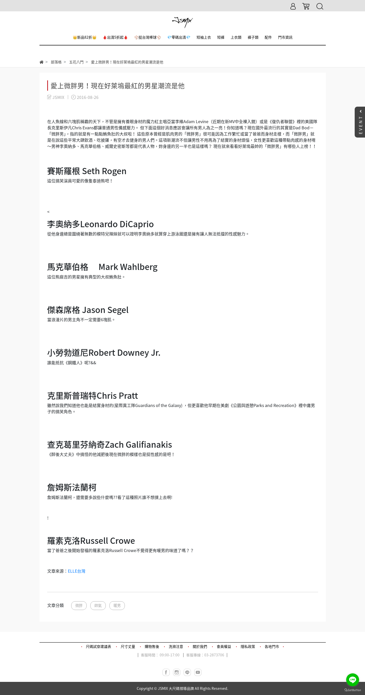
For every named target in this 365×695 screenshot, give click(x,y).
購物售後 (152, 646)
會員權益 (224, 646)
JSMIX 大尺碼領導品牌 (176, 688)
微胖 (79, 605)
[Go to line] (352, 679)
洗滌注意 (176, 646)
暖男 (117, 605)
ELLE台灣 (76, 571)
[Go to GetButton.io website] (352, 689)
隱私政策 (248, 646)
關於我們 (200, 646)
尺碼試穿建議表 (98, 646)
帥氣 (98, 605)
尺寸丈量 (128, 646)
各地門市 (272, 646)
